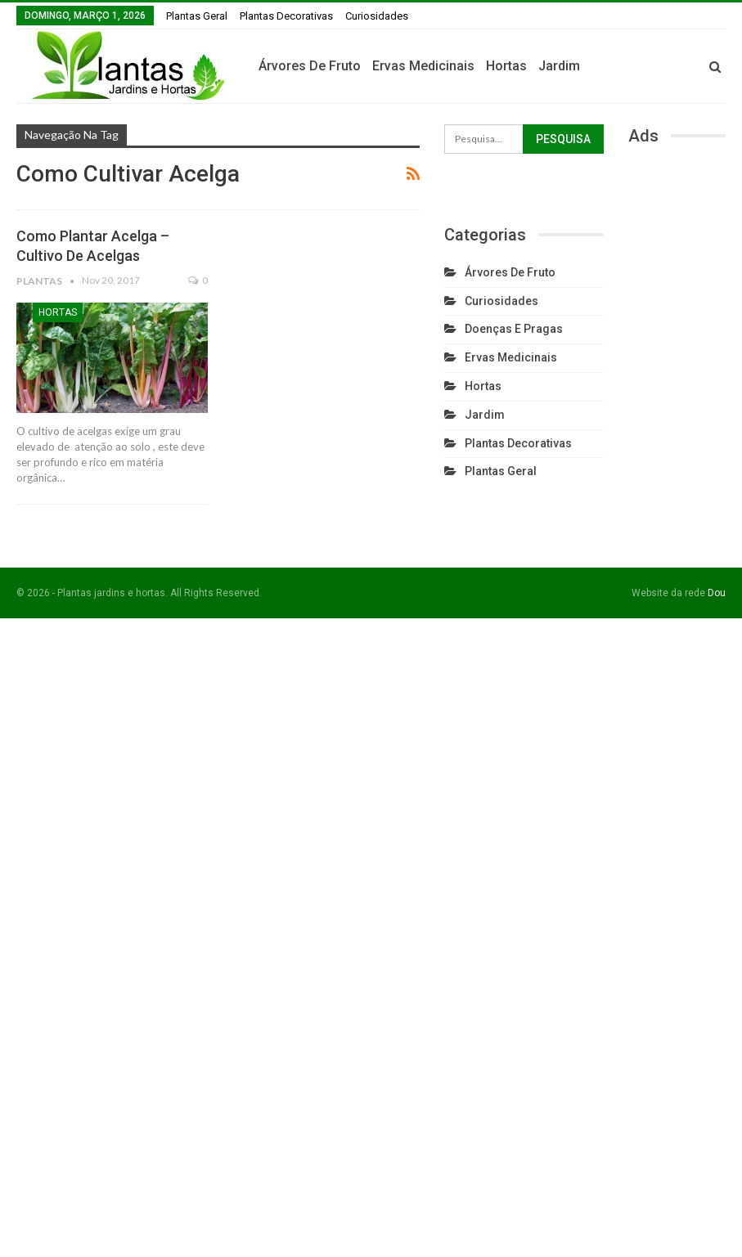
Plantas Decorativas (286, 16)
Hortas (579, 66)
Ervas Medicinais (496, 66)
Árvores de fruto (382, 66)
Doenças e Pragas (514, 328)
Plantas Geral (196, 16)
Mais (679, 66)
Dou (717, 593)
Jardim (632, 66)
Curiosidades (376, 16)
